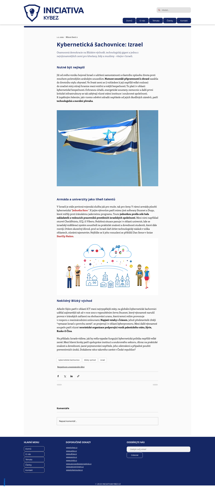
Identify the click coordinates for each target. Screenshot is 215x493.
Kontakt (29, 470)
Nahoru (4, 482)
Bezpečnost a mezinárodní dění (70, 367)
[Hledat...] (173, 10)
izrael (102, 360)
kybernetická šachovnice (69, 360)
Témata (28, 459)
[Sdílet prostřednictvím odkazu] (78, 376)
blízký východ (90, 360)
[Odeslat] (135, 455)
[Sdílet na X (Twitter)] (64, 376)
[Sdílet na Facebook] (58, 376)
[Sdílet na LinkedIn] (71, 376)
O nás (28, 454)
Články (28, 464)
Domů (28, 448)
